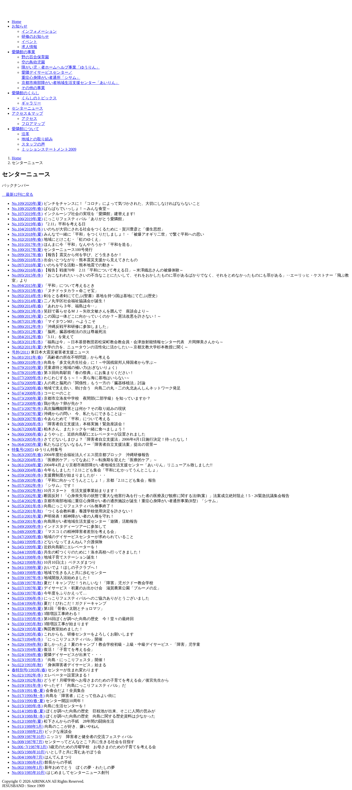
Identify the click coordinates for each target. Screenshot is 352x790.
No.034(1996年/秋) (27, 603)
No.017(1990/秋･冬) (28, 696)
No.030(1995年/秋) (27, 624)
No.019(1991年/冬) (27, 685)
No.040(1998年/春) (27, 573)
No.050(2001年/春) (27, 521)
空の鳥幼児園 (33, 62)
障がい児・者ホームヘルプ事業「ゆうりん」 (61, 67)
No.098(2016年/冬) (27, 260)
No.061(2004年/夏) (27, 465)
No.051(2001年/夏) (27, 516)
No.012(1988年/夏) (27, 721)
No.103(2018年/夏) (27, 234)
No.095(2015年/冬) (27, 275)
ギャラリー (31, 103)
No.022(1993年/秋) (27, 665)
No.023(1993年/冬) (27, 660)
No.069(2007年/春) (27, 419)
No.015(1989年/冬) (27, 706)
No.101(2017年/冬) (27, 244)
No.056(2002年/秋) (27, 491)
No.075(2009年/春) (27, 388)
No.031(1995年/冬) (27, 619)
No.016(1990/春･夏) (28, 701)
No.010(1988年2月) (28, 731)
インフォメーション (39, 31)
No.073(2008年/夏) (27, 398)
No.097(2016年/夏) (27, 265)
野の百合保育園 (35, 57)
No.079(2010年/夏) (27, 367)
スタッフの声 (33, 144)
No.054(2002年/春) (27, 501)
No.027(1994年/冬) (27, 639)
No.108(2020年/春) (27, 209)
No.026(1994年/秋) (27, 644)
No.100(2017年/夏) (27, 250)
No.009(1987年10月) (28, 737)
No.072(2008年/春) (27, 403)
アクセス (29, 118)
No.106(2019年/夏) (27, 219)
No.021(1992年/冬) (27, 675)
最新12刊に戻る (17, 194)
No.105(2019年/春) (27, 224)
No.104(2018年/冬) (27, 229)
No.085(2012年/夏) (27, 332)
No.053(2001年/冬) (27, 506)
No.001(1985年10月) (28, 772)
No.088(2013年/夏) (27, 316)
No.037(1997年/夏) (27, 588)
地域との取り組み (37, 139)
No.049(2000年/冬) (27, 526)
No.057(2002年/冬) (27, 485)
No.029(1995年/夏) (27, 629)
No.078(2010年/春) (27, 373)
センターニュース (27, 108)
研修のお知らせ (35, 36)
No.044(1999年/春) (27, 552)
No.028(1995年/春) (27, 634)
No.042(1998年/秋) (27, 562)
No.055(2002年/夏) (27, 496)
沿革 (25, 134)
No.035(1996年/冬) (27, 598)
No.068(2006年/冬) (27, 424)
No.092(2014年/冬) (27, 296)
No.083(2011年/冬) (27, 342)
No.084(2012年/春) (27, 337)
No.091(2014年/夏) (27, 301)
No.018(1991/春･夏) (28, 690)
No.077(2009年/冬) (27, 378)
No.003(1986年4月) (28, 762)
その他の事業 (33, 88)
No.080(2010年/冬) (27, 362)
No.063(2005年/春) (27, 455)
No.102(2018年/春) (27, 239)
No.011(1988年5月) (28, 726)
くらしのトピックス (39, 98)
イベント (29, 42)
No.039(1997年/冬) (27, 578)
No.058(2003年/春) (27, 480)
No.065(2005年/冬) (27, 439)
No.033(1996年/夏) (27, 608)
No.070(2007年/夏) (27, 414)
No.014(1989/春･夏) (28, 711)
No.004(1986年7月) (28, 757)
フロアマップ (33, 124)
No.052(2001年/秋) (27, 511)
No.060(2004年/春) (27, 470)
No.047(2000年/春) (27, 537)
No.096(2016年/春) (27, 270)
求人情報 (29, 47)
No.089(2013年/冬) (27, 311)
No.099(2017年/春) (27, 255)
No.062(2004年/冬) (27, 460)
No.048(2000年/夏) (27, 532)
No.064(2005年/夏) (27, 444)
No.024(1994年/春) (27, 655)
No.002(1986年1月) (28, 767)
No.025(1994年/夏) (27, 649)
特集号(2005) (23, 449)
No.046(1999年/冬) (27, 542)
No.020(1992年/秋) (27, 680)
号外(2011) (21, 352)
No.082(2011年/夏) (27, 347)
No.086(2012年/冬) (27, 326)
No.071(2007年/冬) (27, 408)
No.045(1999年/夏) (27, 547)
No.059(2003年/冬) (27, 475)
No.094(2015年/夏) (27, 285)
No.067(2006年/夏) (27, 429)
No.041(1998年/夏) (27, 567)
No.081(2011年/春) (27, 357)
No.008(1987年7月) (28, 742)
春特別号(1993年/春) (29, 670)
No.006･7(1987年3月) (29, 747)
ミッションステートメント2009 (49, 149)
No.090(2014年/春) (27, 306)
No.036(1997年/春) (27, 593)
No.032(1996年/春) (27, 614)
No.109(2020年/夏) (27, 203)
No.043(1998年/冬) (27, 557)
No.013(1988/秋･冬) (28, 716)
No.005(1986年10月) (28, 752)
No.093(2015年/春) (27, 291)
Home (16, 22)
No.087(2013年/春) (27, 321)
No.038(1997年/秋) (27, 583)
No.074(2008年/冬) (27, 393)
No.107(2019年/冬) (27, 214)
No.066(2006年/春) (27, 434)
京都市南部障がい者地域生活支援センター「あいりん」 (70, 83)
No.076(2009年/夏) (27, 383)
